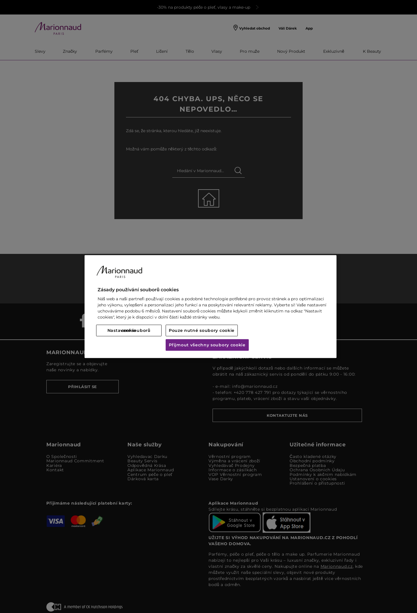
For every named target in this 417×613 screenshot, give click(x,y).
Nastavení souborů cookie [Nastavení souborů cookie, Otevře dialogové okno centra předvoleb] (128, 330)
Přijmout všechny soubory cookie (207, 345)
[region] (210, 306)
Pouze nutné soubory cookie (202, 330)
